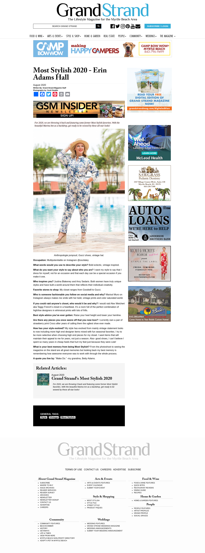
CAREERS (105, 469)
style (43, 417)
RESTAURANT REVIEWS (144, 488)
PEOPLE (122, 35)
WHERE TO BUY (46, 485)
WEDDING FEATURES (96, 524)
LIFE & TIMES (45, 533)
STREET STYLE (93, 505)
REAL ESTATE (109, 35)
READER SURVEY (47, 493)
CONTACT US (91, 469)
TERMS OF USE (73, 469)
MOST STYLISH (93, 500)
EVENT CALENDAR (94, 485)
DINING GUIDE (140, 490)
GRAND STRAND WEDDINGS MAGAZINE (103, 526)
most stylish (68, 417)
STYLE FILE (92, 503)
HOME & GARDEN (92, 35)
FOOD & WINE (37, 35)
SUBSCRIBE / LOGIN (157, 26)
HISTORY (44, 528)
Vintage (54, 417)
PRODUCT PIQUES (94, 508)
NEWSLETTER (46, 498)
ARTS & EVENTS (55, 35)
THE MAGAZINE (167, 35)
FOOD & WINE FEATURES (144, 483)
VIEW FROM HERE (47, 536)
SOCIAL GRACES (141, 516)
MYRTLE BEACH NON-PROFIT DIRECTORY (57, 538)
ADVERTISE (119, 469)
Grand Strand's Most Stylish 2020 (82, 379)
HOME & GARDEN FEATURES (146, 500)
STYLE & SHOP (73, 35)
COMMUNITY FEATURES (50, 524)
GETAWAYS (44, 531)
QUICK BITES (139, 485)
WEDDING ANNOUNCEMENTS (99, 528)
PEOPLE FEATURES (142, 508)
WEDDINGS (151, 35)
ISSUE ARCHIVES (47, 488)
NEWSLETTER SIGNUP (49, 500)
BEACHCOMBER (46, 526)
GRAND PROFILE (141, 513)
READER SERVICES (48, 490)
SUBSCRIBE (134, 469)
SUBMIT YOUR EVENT (96, 488)
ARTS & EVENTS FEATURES (98, 483)
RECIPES (138, 493)
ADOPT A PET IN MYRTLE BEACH (53, 541)
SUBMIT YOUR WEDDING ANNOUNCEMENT (105, 531)
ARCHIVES (44, 495)
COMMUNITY (136, 35)
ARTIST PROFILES (141, 511)
